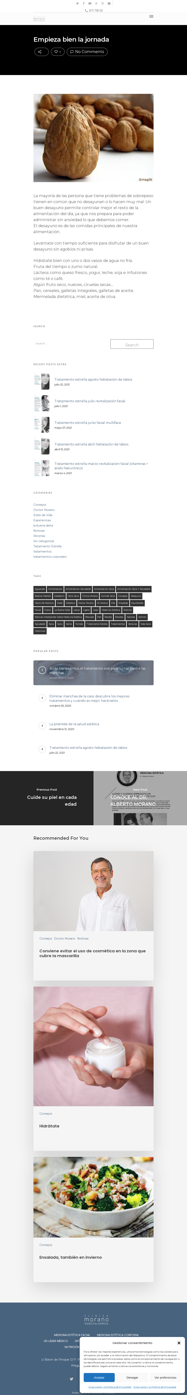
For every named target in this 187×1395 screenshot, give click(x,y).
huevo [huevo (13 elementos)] (47, 610)
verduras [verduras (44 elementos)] (132, 624)
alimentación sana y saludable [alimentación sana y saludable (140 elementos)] (133, 589)
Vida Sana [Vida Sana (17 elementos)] (146, 624)
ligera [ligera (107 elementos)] (86, 610)
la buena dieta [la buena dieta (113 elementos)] (62, 610)
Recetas (39, 536)
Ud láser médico (56, 1341)
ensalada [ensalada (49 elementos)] (123, 603)
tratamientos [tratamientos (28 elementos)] (118, 624)
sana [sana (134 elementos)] (51, 624)
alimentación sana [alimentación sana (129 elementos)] (104, 589)
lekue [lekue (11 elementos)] (76, 610)
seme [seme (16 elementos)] (69, 624)
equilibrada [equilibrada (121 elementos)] (137, 603)
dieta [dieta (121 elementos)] (59, 603)
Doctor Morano (44, 510)
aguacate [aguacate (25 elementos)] (40, 589)
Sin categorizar (43, 541)
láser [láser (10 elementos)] (95, 610)
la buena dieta (43, 525)
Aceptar (99, 1377)
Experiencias (42, 520)
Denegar (132, 1377)
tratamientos (42, 551)
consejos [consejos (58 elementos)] (122, 596)
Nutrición (72, 1347)
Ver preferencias (165, 1377)
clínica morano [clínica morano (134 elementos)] (90, 596)
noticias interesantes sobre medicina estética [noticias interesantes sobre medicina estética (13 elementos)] (58, 617)
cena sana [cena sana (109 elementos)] (73, 596)
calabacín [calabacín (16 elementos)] (59, 596)
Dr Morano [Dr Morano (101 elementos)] (102, 603)
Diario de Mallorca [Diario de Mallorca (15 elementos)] (44, 603)
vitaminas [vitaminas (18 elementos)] (40, 631)
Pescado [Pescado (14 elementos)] (89, 617)
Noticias (39, 531)
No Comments (87, 51)
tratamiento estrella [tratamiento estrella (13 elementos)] (97, 624)
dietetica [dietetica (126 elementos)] (70, 603)
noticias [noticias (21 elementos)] (128, 610)
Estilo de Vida (42, 515)
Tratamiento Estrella (47, 546)
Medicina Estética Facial (72, 1335)
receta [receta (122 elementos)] (108, 617)
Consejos (39, 504)
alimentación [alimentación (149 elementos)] (55, 589)
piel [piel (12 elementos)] (99, 617)
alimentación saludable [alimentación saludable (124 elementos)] (78, 589)
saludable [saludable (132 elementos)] (40, 624)
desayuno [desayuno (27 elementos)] (136, 596)
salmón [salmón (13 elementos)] (142, 617)
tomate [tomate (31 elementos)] (79, 624)
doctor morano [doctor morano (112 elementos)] (86, 603)
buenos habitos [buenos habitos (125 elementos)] (43, 596)
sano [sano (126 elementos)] (59, 624)
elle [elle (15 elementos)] (113, 603)
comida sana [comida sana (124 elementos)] (108, 596)
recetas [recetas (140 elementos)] (119, 617)
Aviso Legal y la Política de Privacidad (109, 1386)
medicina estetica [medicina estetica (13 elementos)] (111, 610)
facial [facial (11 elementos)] (38, 610)
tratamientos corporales (49, 557)
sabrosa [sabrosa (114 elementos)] (131, 617)
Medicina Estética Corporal (118, 1335)
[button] (179, 1343)
